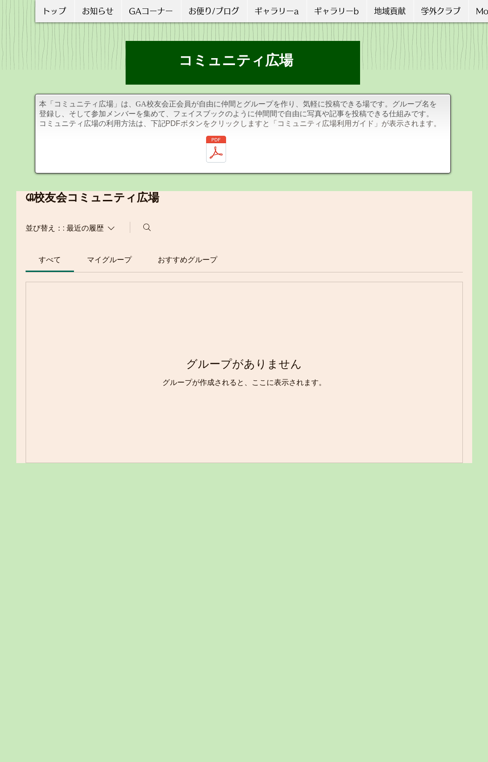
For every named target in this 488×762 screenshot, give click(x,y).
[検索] (147, 227)
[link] (50, 260)
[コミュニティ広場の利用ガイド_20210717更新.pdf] (216, 150)
